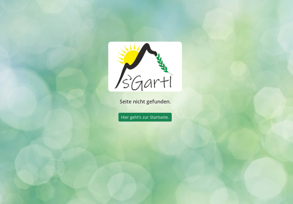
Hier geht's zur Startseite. (145, 117)
